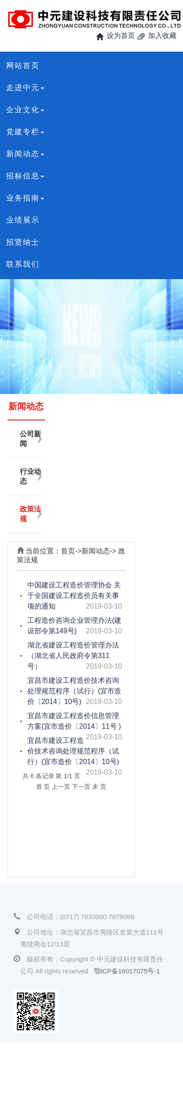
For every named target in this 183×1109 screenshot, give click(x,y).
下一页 (81, 786)
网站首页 (23, 65)
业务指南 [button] (25, 198)
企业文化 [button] (25, 110)
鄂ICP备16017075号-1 (127, 971)
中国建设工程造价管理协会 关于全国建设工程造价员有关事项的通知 (74, 595)
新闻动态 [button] (25, 154)
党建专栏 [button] (25, 132)
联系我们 (23, 264)
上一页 (61, 786)
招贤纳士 (23, 242)
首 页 (43, 786)
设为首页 (121, 35)
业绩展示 (23, 220)
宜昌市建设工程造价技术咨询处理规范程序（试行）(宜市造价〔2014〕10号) (74, 691)
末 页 (99, 786)
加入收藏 (162, 35)
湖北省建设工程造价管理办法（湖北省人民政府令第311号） (73, 655)
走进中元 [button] (25, 87)
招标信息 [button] (25, 176)
